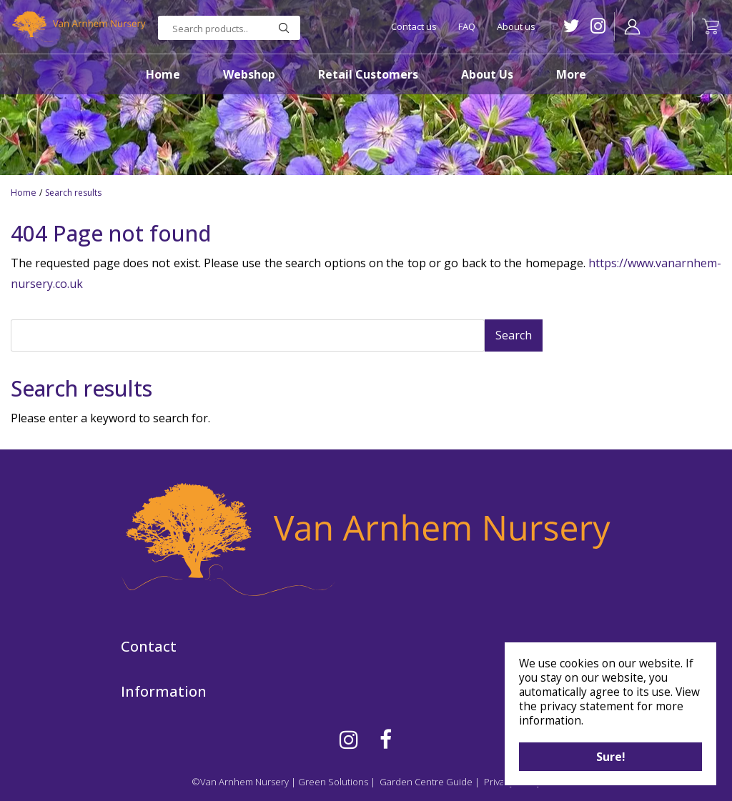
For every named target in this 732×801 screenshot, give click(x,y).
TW (568, 26)
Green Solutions (333, 781)
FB (386, 739)
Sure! (610, 757)
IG (594, 26)
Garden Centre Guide (426, 781)
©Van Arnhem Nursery (240, 781)
